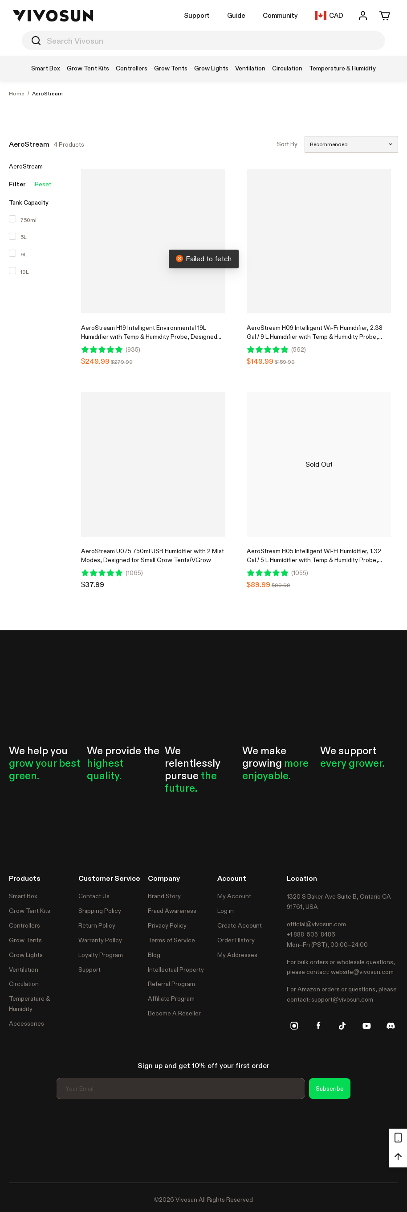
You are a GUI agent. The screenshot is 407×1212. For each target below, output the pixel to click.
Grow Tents (25, 940)
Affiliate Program (171, 998)
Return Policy (96, 925)
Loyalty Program (100, 954)
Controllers (24, 925)
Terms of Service (171, 940)
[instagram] (294, 1025)
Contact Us (94, 896)
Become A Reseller (174, 1013)
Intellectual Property (176, 969)
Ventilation (23, 969)
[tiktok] (342, 1025)
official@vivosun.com (316, 924)
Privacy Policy (167, 925)
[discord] (390, 1025)
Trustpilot (22, 1139)
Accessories (26, 1023)
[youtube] (366, 1025)
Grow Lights (26, 954)
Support (197, 15)
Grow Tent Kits (29, 910)
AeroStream (47, 93)
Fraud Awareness (172, 910)
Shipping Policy (99, 910)
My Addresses (237, 954)
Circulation (24, 983)
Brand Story (164, 896)
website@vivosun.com (362, 971)
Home (16, 93)
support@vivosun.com (342, 999)
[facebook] (318, 1025)
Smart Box (23, 896)
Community (280, 15)
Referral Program (171, 983)
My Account (234, 896)
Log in (225, 910)
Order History (236, 940)
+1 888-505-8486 (311, 934)
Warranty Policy (100, 940)
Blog (154, 954)
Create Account (239, 925)
